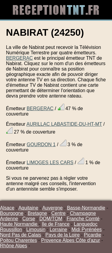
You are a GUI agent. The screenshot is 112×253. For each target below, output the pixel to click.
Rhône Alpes (13, 245)
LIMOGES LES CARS (50, 162)
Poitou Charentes (18, 240)
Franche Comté (83, 218)
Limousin (35, 229)
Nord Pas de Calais (20, 234)
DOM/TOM (50, 218)
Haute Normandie (19, 224)
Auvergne (52, 207)
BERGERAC (19, 58)
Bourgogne (11, 213)
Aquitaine (28, 207)
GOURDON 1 (41, 144)
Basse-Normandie (86, 207)
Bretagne (37, 213)
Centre (58, 213)
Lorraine (58, 229)
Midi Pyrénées (86, 229)
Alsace (7, 207)
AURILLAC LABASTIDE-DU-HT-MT (64, 124)
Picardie (92, 234)
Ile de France (56, 224)
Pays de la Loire (62, 234)
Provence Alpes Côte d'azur (70, 240)
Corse (28, 218)
